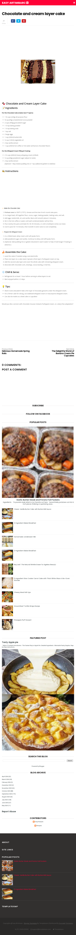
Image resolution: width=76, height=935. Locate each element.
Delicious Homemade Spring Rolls (16, 351)
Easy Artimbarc (15, 2)
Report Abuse (9, 811)
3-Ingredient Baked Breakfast (25, 523)
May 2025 (5, 805)
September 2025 (7, 794)
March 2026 (5, 779)
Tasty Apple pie (10, 642)
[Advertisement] (38, 42)
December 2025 (7, 785)
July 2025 (5, 800)
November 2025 (7, 788)
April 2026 (5, 776)
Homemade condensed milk (25, 537)
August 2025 (6, 797)
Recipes (39, 825)
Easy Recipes (39, 821)
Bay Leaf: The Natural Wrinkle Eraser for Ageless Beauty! (35, 564)
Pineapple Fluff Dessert (22, 620)
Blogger (41, 766)
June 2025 (5, 802)
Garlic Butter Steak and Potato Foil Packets (38, 499)
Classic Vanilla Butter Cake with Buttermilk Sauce (32, 509)
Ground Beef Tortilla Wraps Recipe (27, 606)
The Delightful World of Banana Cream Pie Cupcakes (59, 352)
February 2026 (6, 782)
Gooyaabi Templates (66, 923)
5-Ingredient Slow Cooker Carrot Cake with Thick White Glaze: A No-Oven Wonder (42, 579)
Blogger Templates (30, 923)
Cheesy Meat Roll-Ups (22, 592)
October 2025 (6, 791)
